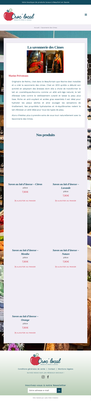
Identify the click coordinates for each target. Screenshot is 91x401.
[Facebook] (48, 376)
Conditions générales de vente (31, 369)
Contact (51, 369)
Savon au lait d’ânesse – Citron (25, 184)
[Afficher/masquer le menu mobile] (86, 14)
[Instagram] (43, 376)
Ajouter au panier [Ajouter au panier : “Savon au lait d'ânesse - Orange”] (26, 333)
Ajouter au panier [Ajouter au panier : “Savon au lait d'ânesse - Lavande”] (67, 201)
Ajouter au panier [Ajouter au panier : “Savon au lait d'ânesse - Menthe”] (26, 267)
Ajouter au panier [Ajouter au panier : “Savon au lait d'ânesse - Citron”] (26, 201)
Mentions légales (65, 369)
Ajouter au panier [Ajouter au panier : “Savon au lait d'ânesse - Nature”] (67, 267)
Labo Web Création (51, 398)
